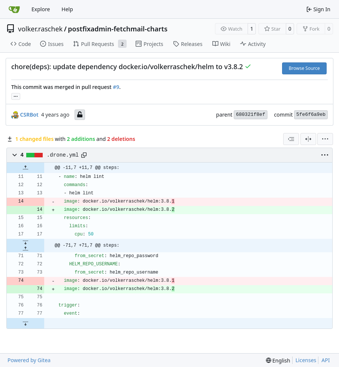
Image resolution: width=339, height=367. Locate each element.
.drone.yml (63, 155)
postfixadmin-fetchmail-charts (117, 29)
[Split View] (308, 139)
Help (67, 9)
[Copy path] (84, 155)
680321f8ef (250, 114)
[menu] (325, 139)
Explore (40, 9)
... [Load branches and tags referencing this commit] (15, 95)
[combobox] (291, 139)
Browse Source (304, 68)
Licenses (306, 360)
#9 (116, 86)
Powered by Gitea (29, 360)
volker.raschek (40, 29)
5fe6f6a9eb (311, 114)
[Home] (14, 9)
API (325, 360)
